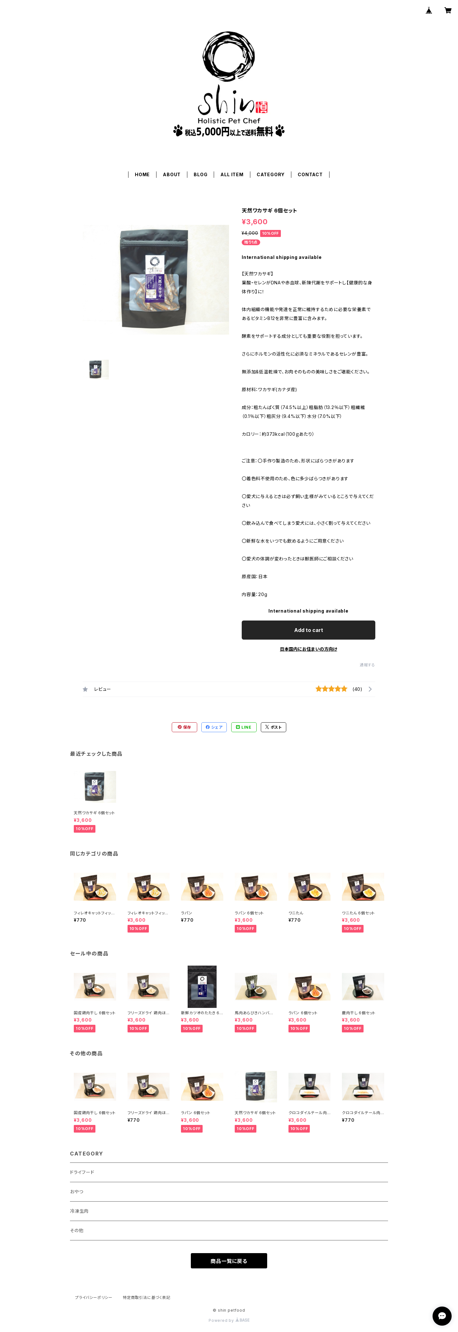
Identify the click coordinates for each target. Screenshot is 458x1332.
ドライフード (82, 1172)
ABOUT (172, 174)
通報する (367, 665)
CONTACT (310, 174)
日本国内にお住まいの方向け (308, 649)
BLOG (200, 174)
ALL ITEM (231, 174)
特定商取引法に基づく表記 (146, 1297)
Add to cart (308, 630)
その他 (76, 1230)
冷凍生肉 (79, 1211)
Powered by (229, 1320)
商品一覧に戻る (229, 1261)
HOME (142, 174)
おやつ (76, 1191)
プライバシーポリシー (94, 1297)
